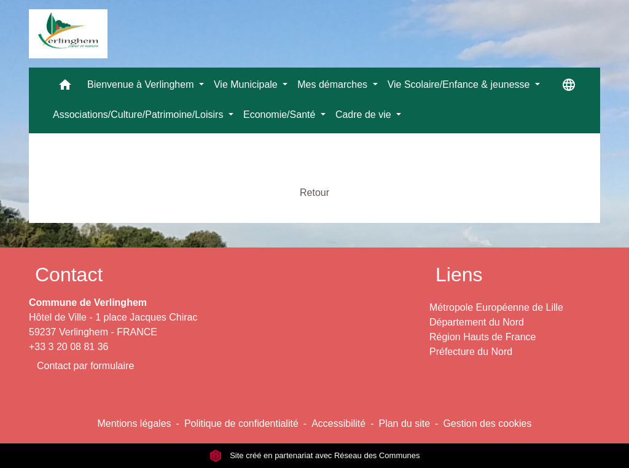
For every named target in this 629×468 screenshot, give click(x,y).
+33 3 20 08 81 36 (68, 346)
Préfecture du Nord (470, 351)
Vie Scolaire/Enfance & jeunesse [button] (460, 84)
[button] (65, 87)
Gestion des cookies (487, 423)
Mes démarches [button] (333, 84)
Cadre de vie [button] (364, 114)
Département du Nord (476, 322)
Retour (314, 192)
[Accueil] (68, 33)
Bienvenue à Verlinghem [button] (142, 84)
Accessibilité (338, 423)
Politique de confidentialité (241, 423)
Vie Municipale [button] (247, 84)
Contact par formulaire (85, 366)
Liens (459, 274)
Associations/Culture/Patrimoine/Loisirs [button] (139, 114)
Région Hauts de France (482, 337)
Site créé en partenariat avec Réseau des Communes (314, 455)
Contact (69, 274)
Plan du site (404, 423)
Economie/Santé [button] (280, 114)
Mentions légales (134, 423)
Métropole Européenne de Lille (496, 307)
